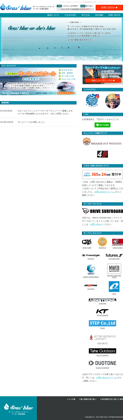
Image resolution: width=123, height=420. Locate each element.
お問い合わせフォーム (104, 192)
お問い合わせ (96, 224)
